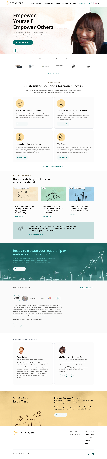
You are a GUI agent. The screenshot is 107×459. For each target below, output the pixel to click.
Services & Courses (36, 3)
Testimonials (65, 3)
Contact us (73, 3)
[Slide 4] (56, 73)
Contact (87, 443)
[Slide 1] (48, 73)
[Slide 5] (58, 73)
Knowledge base (48, 3)
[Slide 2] (50, 73)
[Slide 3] (53, 73)
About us (57, 3)
